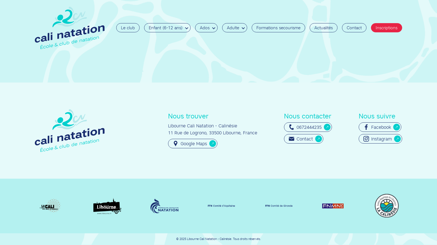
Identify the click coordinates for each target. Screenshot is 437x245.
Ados (205, 27)
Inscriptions (386, 27)
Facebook (377, 127)
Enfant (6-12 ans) (166, 27)
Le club (128, 27)
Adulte (233, 27)
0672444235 (305, 127)
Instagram (377, 139)
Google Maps (190, 143)
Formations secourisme (278, 27)
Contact (354, 27)
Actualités (323, 27)
